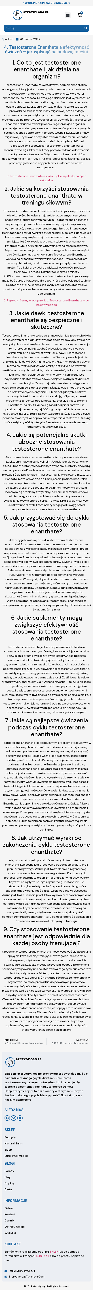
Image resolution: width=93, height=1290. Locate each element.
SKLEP (54, 1251)
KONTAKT (42, 1256)
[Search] (85, 28)
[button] (68, 15)
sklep (10, 1130)
